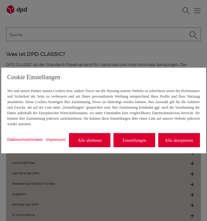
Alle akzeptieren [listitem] (179, 140)
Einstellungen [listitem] (134, 140)
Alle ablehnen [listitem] (90, 140)
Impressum (56, 139)
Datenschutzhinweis (25, 139)
